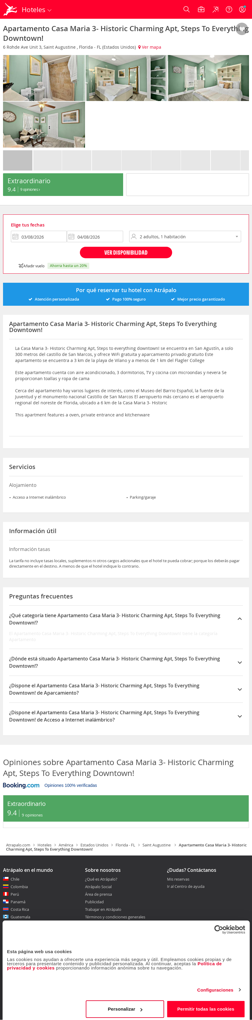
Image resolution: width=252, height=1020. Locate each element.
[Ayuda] (229, 9)
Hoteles (44, 845)
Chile (15, 879)
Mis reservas (178, 879)
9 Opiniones (30, 189)
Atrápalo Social (98, 886)
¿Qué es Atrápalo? (101, 879)
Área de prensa (98, 894)
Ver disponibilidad (126, 252)
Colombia (19, 886)
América (66, 845)
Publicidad (94, 901)
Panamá (18, 901)
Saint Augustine (157, 845)
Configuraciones (215, 987)
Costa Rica (20, 909)
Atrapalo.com (18, 845)
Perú (15, 894)
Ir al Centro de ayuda (186, 886)
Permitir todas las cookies (205, 1006)
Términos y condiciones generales (115, 917)
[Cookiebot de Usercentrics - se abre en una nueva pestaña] (218, 926)
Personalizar (125, 1006)
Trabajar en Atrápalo (103, 909)
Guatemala (20, 917)
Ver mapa (149, 47)
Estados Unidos (94, 845)
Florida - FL (125, 845)
